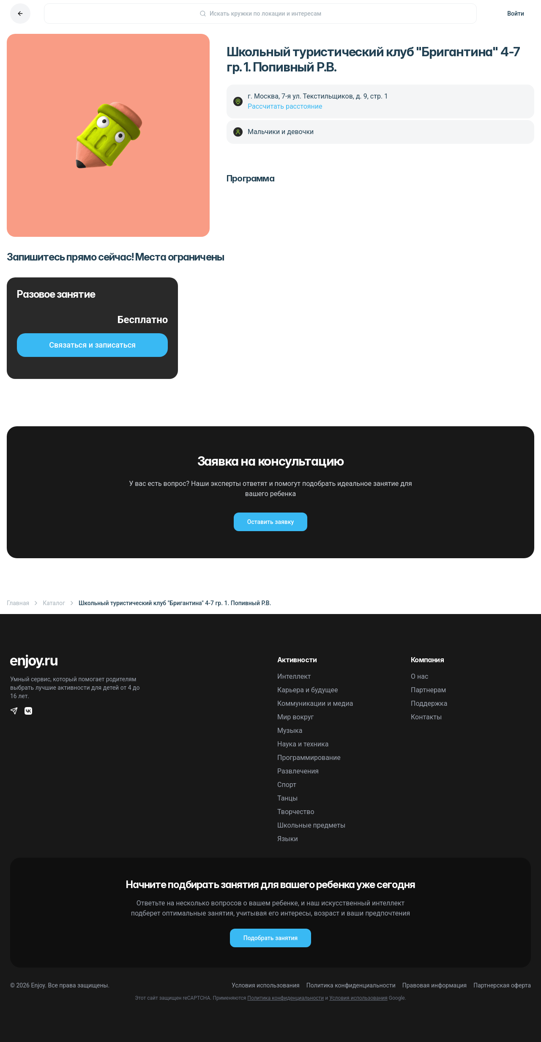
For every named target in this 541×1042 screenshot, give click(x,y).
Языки (287, 839)
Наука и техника (302, 744)
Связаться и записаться (92, 344)
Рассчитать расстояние (285, 106)
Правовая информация (434, 985)
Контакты (426, 717)
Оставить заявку (270, 521)
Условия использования (266, 985)
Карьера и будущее (307, 690)
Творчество (295, 812)
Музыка (289, 731)
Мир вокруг (295, 717)
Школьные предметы (311, 825)
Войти (515, 13)
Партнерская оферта (502, 985)
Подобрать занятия (270, 938)
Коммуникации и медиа (315, 703)
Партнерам (428, 690)
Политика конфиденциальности (351, 985)
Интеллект (294, 676)
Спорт (286, 785)
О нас (419, 676)
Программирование (309, 758)
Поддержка (429, 703)
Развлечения (298, 771)
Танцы (287, 798)
